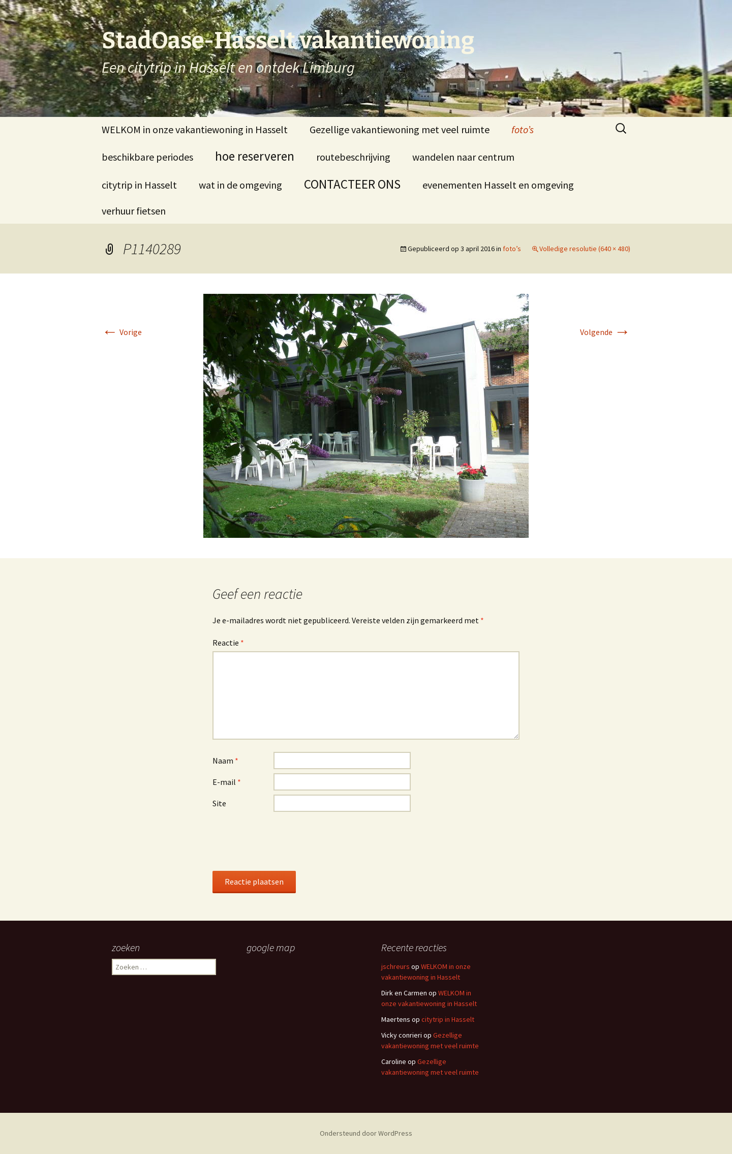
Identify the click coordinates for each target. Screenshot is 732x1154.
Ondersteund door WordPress (366, 1133)
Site (219, 803)
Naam (225, 760)
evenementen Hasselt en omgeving (498, 184)
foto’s (522, 129)
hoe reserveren (254, 156)
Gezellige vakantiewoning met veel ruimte (400, 129)
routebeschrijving (353, 156)
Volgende (605, 332)
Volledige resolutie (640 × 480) (584, 248)
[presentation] (289, 841)
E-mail (226, 782)
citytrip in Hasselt (139, 184)
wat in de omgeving (240, 184)
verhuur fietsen (134, 210)
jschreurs (395, 966)
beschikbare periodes (147, 156)
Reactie (228, 642)
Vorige (122, 332)
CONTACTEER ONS (352, 184)
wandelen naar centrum (463, 156)
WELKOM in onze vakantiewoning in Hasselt (195, 129)
